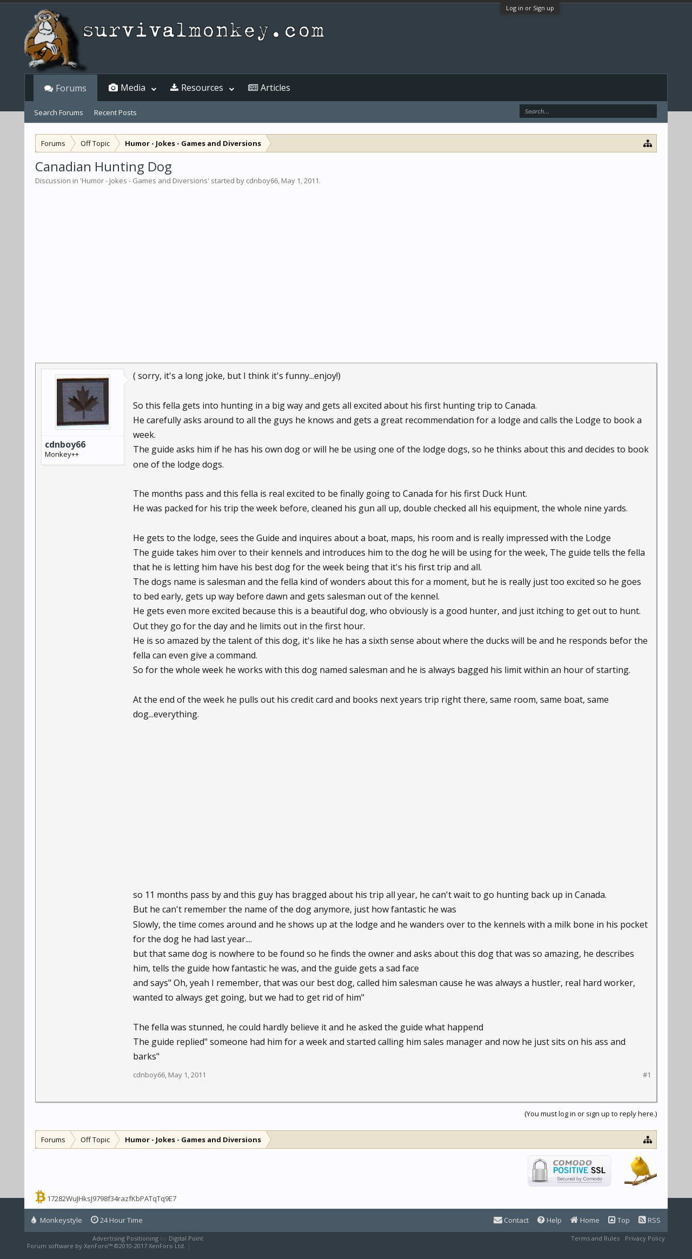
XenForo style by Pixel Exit (230, 1246)
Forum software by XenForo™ (106, 1246)
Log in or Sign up (530, 8)
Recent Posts (115, 112)
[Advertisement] (346, 267)
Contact (511, 1220)
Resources (202, 88)
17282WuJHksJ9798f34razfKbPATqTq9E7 (111, 1198)
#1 (647, 1075)
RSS (649, 1220)
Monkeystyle (56, 1220)
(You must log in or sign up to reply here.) (590, 1113)
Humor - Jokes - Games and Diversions (145, 180)
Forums (71, 88)
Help (549, 1220)
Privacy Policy (645, 1238)
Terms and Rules (595, 1238)
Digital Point (186, 1238)
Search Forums (58, 112)
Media (133, 88)
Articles (275, 88)
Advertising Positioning (125, 1238)
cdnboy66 (262, 180)
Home (585, 1220)
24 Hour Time (117, 1220)
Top (619, 1220)
